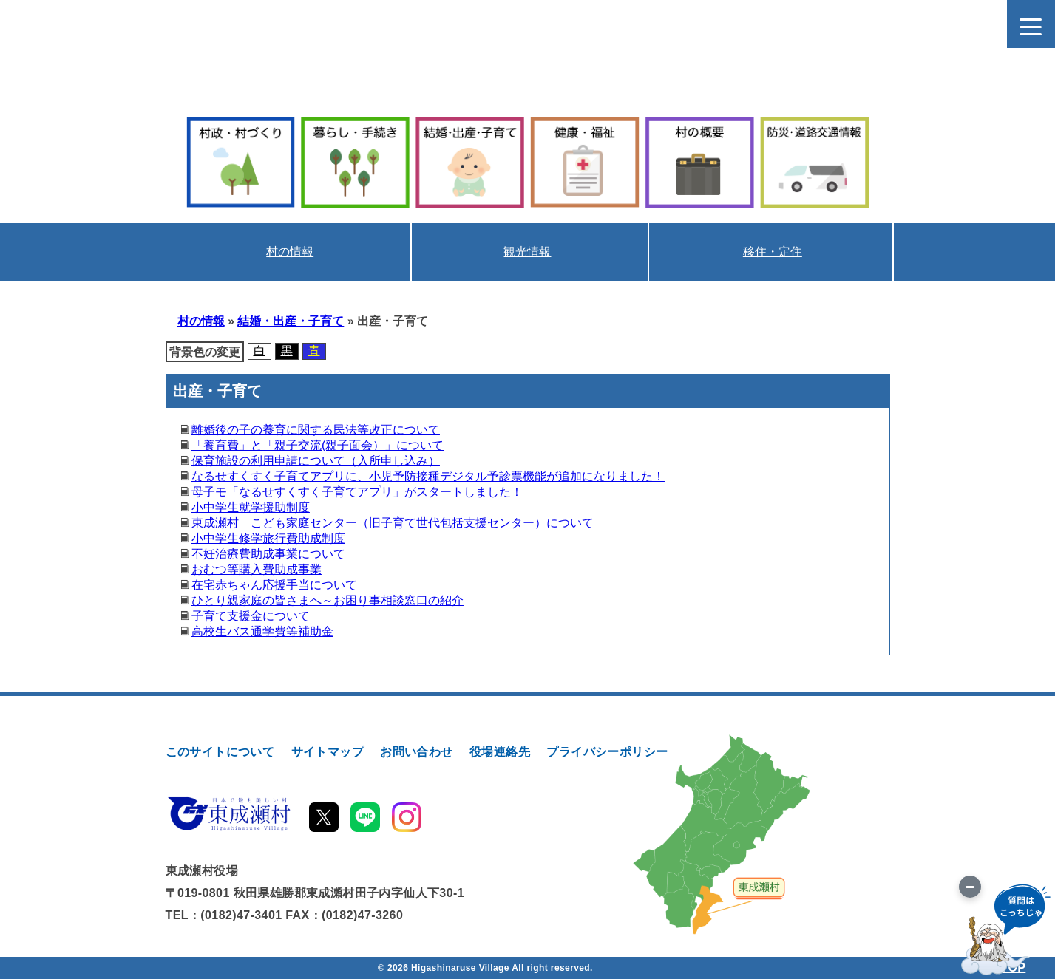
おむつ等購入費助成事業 (256, 569)
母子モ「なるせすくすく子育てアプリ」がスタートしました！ (357, 491)
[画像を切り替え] (970, 887)
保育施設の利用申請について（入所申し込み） (315, 460)
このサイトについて (220, 752)
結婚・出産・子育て (290, 321)
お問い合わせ (416, 752)
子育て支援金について (250, 616)
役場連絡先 (499, 752)
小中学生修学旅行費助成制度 (268, 538)
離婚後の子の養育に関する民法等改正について (315, 429)
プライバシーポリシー (607, 752)
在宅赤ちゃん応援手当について (274, 585)
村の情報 (289, 251)
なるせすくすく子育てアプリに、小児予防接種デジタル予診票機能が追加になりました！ (428, 476)
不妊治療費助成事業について (268, 554)
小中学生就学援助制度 (250, 507)
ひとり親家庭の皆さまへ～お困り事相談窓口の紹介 (327, 600)
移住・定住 (772, 251)
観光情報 (527, 251)
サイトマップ (327, 752)
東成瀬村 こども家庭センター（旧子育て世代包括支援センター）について (392, 522)
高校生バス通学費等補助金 (262, 631)
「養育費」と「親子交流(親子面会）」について (317, 445)
